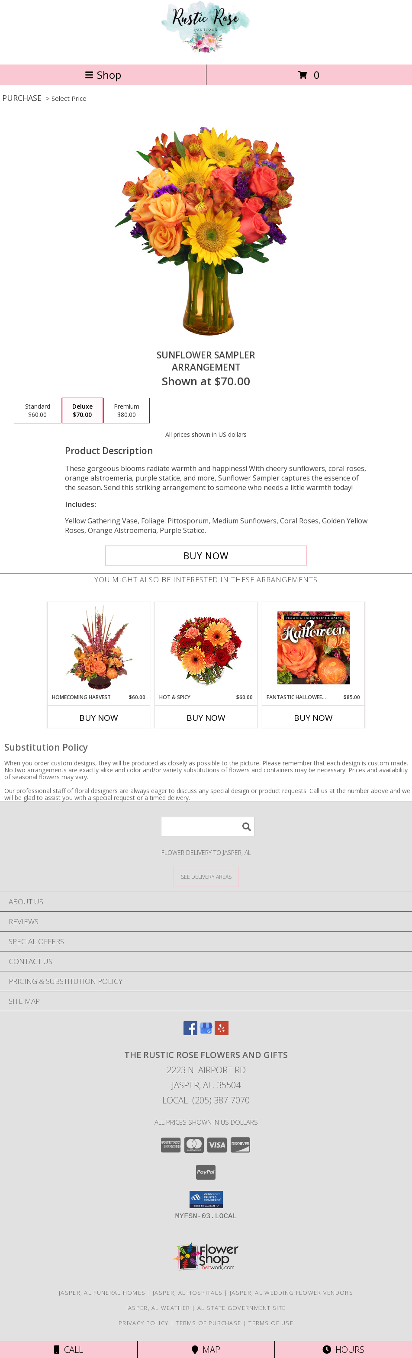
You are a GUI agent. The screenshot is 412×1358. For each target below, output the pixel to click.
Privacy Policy (143, 1323)
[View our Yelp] (222, 1032)
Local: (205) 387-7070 (206, 1100)
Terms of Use (270, 1323)
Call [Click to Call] (68, 1349)
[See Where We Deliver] (206, 876)
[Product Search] (207, 826)
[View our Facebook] (190, 1032)
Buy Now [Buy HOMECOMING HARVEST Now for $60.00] (98, 717)
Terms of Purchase (208, 1323)
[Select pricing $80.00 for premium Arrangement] (126, 410)
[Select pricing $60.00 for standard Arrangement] (37, 410)
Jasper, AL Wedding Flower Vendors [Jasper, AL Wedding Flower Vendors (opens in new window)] (291, 1293)
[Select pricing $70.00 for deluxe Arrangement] (82, 410)
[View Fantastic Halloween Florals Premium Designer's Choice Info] (313, 647)
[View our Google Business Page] (206, 1032)
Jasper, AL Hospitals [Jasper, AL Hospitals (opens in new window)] (187, 1293)
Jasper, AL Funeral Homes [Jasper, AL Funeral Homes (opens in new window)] (102, 1293)
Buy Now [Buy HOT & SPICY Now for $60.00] (206, 717)
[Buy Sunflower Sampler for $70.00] (206, 555)
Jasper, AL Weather (158, 1308)
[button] (206, 1199)
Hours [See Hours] (343, 1349)
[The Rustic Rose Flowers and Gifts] (206, 52)
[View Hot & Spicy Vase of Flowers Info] (206, 648)
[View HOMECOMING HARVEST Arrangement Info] (99, 647)
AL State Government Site (241, 1308)
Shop (103, 75)
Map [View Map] (206, 1349)
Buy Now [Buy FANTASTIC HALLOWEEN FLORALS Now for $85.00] (313, 717)
